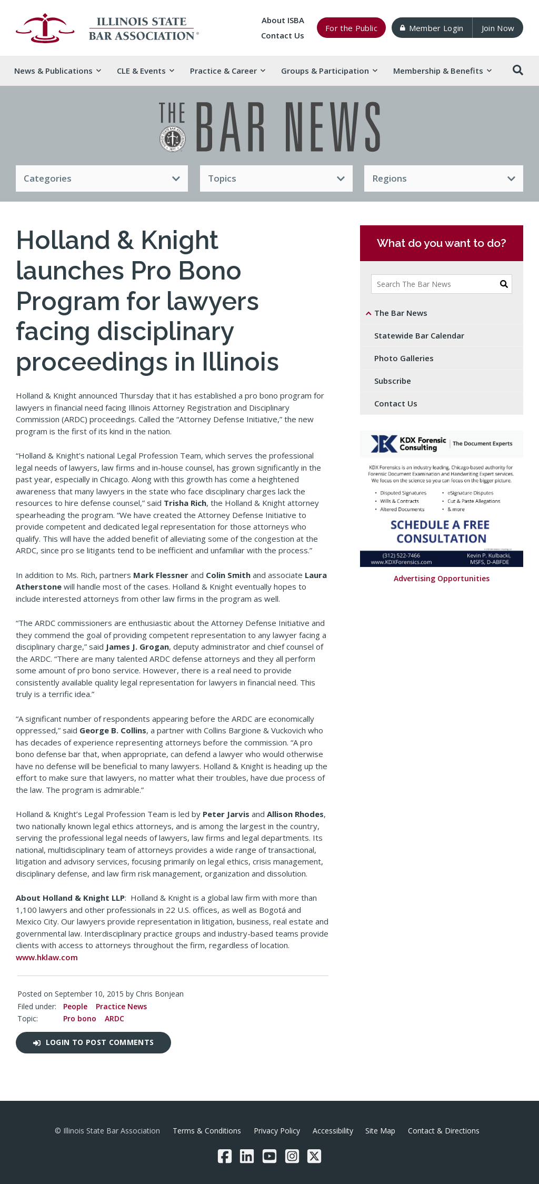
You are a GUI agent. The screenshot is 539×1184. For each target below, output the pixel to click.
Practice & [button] (227, 70)
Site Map (380, 1131)
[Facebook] (225, 1156)
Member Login (431, 28)
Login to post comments (93, 1042)
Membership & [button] (442, 70)
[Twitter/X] (314, 1156)
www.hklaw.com (47, 957)
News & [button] (57, 70)
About (283, 20)
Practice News (121, 1006)
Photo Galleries (404, 358)
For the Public (351, 28)
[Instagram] (292, 1156)
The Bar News (400, 312)
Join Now (498, 28)
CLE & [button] (145, 70)
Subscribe (392, 380)
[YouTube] (269, 1156)
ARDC (114, 1018)
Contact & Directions (444, 1131)
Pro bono (79, 1018)
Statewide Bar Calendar (419, 335)
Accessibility (333, 1131)
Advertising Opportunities (442, 578)
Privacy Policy (277, 1131)
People (75, 1006)
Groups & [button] (329, 70)
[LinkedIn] (247, 1156)
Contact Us (282, 35)
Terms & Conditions (207, 1131)
